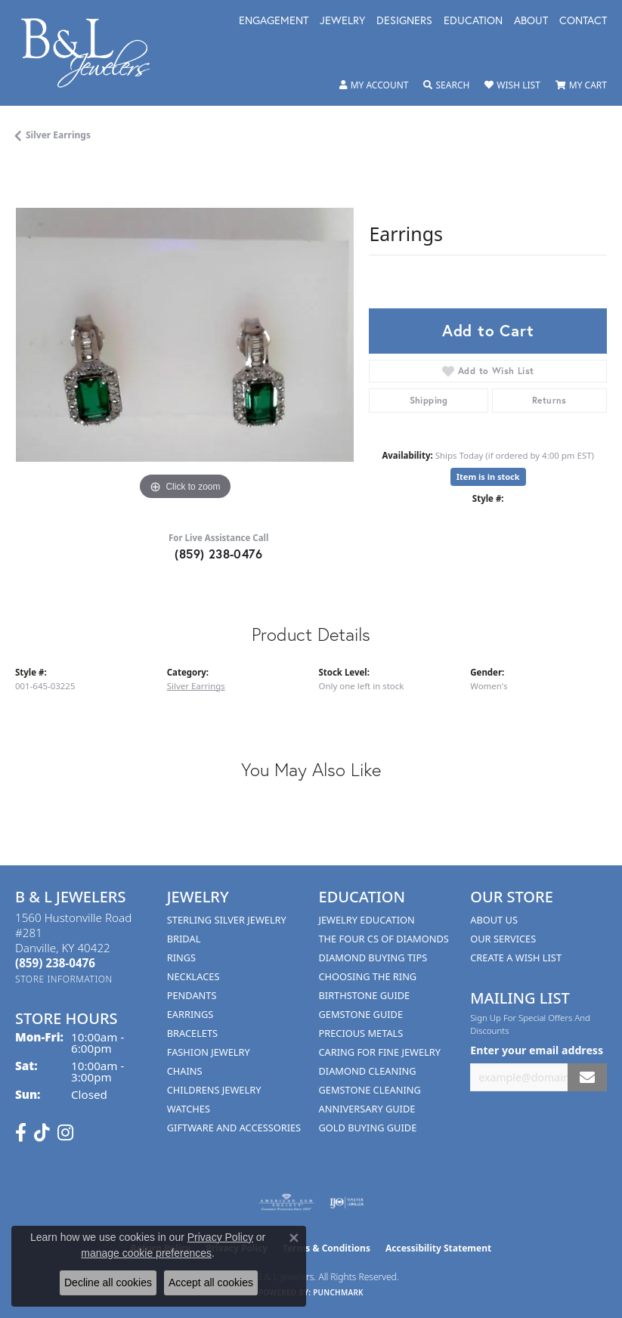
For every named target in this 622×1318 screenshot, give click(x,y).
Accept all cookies (211, 1282)
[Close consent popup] (294, 1237)
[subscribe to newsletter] (587, 1077)
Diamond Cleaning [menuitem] (367, 1071)
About (531, 21)
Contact (583, 21)
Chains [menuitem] (185, 1071)
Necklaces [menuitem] (193, 976)
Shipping (429, 400)
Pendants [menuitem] (192, 995)
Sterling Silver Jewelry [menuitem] (226, 920)
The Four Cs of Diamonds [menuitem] (384, 938)
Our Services (503, 938)
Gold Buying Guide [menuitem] (368, 1127)
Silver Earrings (58, 134)
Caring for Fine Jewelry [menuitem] (380, 1052)
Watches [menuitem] (188, 1108)
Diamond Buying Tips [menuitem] (373, 957)
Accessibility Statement (438, 1248)
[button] (374, 85)
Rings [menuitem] (181, 957)
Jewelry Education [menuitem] (367, 920)
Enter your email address (536, 1050)
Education (473, 21)
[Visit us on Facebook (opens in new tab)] (20, 1133)
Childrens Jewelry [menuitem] (214, 1090)
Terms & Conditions (326, 1248)
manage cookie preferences (146, 1253)
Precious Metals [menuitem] (361, 1033)
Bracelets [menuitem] (192, 1033)
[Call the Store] (55, 962)
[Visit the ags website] (286, 1202)
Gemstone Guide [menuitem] (361, 1014)
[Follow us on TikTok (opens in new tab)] (42, 1133)
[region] (184, 335)
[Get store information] (64, 979)
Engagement (273, 21)
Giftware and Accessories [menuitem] (234, 1127)
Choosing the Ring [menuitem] (368, 976)
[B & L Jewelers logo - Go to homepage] (93, 53)
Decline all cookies (108, 1282)
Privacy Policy (220, 1237)
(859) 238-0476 (218, 554)
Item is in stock (488, 476)
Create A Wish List (516, 957)
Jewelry (342, 21)
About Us (494, 920)
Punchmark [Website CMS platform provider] (338, 1292)
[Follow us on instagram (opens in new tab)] (65, 1133)
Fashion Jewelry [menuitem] (208, 1052)
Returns (549, 400)
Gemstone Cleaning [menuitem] (370, 1090)
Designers (404, 21)
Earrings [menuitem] (190, 1014)
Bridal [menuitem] (184, 938)
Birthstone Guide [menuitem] (364, 995)
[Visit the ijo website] (347, 1202)
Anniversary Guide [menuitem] (367, 1108)
